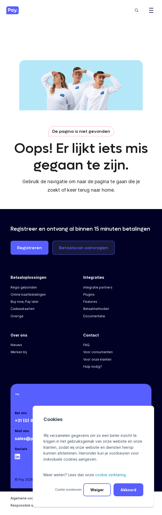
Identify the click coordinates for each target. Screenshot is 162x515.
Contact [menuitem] (91, 335)
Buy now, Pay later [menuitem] (25, 302)
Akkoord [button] (128, 490)
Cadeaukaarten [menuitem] (23, 309)
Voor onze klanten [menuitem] (97, 359)
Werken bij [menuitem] (19, 352)
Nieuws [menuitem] (16, 345)
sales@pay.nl (28, 438)
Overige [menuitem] (17, 316)
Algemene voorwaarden (29, 498)
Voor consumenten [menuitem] (98, 352)
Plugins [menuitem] (89, 294)
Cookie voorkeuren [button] (68, 490)
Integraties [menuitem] (93, 277)
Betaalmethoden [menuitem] (96, 309)
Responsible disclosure (29, 505)
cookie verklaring (110, 475)
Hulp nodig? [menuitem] (92, 366)
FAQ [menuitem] (86, 345)
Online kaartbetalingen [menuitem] (28, 294)
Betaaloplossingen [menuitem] (28, 277)
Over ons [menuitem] (19, 335)
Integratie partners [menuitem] (97, 287)
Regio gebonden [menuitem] (24, 287)
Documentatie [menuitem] (94, 316)
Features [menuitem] (90, 302)
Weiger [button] (97, 490)
